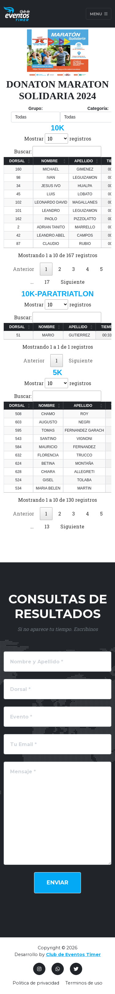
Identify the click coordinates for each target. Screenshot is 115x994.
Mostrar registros (57, 138)
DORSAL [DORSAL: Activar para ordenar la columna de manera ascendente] (17, 161)
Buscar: (57, 151)
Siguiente (73, 282)
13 (46, 526)
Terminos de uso (83, 983)
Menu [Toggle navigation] (99, 13)
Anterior (23, 269)
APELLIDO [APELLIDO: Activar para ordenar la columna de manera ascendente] (83, 161)
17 (47, 282)
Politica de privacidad (36, 983)
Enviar (57, 882)
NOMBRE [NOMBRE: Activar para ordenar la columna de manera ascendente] (49, 161)
